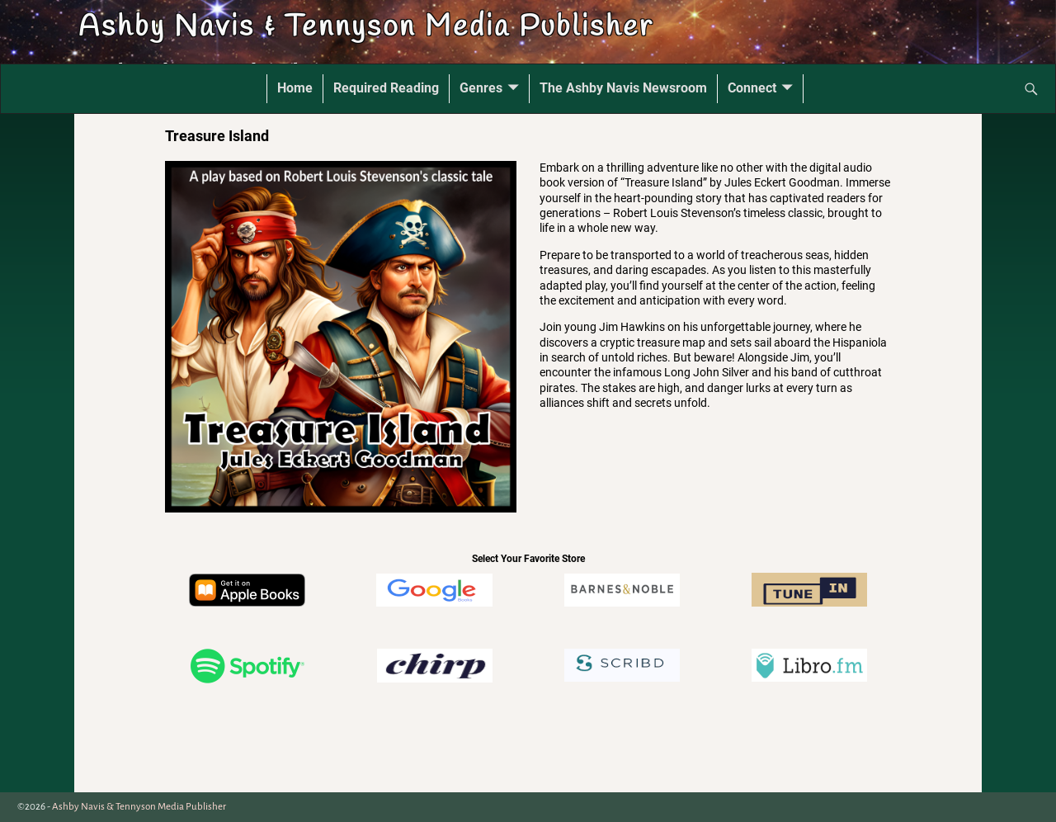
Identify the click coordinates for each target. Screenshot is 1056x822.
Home (295, 88)
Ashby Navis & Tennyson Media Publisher (365, 27)
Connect (752, 88)
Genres (481, 88)
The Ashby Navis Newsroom (623, 88)
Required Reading (386, 88)
